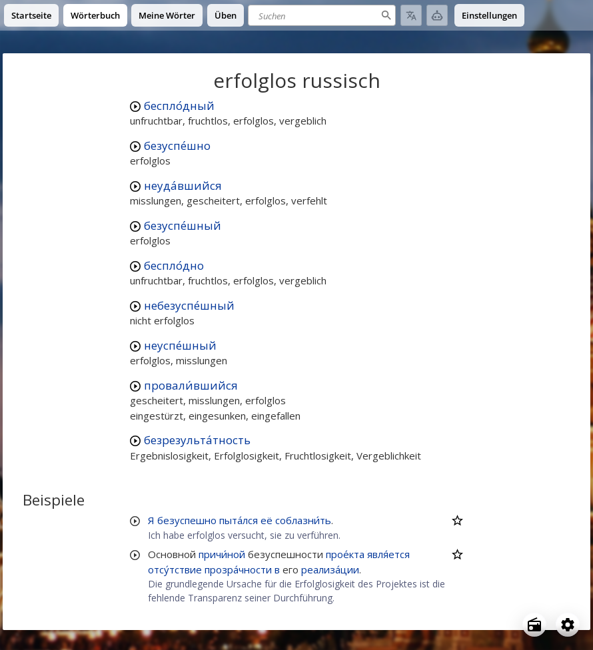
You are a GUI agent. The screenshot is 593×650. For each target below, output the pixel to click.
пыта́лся (238, 520)
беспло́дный (179, 105)
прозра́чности (238, 569)
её (267, 520)
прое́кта (345, 554)
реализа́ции (330, 569)
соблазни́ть (303, 520)
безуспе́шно (177, 145)
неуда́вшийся (183, 185)
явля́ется (388, 554)
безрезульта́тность (197, 440)
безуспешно (187, 520)
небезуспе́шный (189, 305)
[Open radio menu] (534, 625)
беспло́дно (174, 265)
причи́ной (222, 554)
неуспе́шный (180, 345)
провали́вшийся (191, 385)
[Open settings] (568, 625)
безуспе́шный (182, 225)
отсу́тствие (175, 569)
